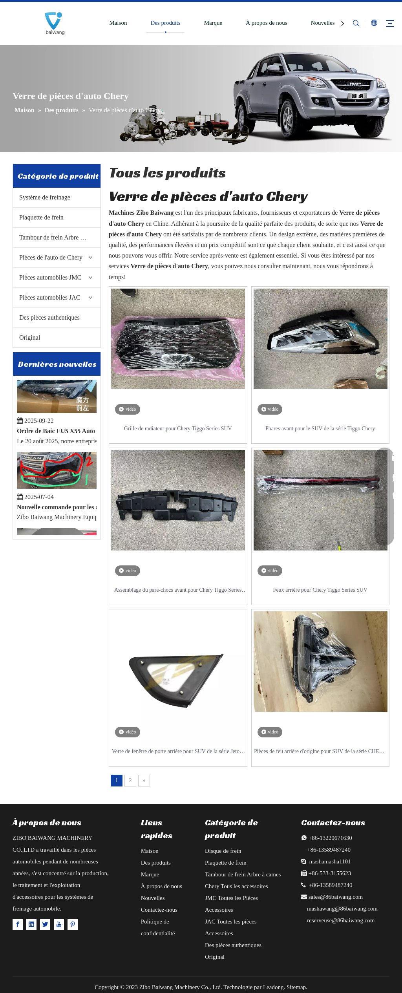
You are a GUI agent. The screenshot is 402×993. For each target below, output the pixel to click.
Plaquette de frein (41, 217)
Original (29, 337)
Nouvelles (323, 23)
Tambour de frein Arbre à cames (59, 237)
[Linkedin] (31, 924)
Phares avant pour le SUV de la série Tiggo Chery (320, 429)
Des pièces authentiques (49, 317)
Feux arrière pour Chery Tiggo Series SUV (320, 590)
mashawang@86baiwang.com (342, 908)
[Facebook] (18, 924)
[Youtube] (59, 924)
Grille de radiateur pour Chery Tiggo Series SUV (178, 429)
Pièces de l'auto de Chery (50, 257)
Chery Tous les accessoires (236, 886)
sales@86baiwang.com (336, 897)
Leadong (273, 987)
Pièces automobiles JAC (49, 297)
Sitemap (296, 987)
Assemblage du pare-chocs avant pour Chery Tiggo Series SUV (178, 590)
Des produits (165, 23)
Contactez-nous (159, 910)
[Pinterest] (73, 924)
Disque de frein (223, 851)
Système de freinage (44, 197)
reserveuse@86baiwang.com (341, 920)
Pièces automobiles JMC (50, 277)
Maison (118, 23)
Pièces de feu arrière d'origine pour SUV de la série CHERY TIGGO (320, 752)
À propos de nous (266, 23)
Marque (213, 23)
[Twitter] (45, 924)
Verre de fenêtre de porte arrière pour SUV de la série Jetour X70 (178, 752)
